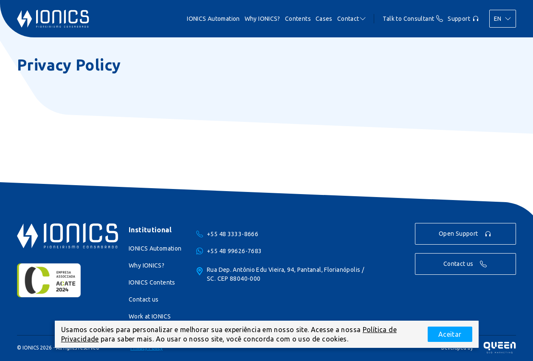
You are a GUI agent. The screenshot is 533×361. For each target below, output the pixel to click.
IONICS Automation (155, 248)
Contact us (144, 299)
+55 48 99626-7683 (234, 251)
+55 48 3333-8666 (232, 234)
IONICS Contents (152, 282)
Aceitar (450, 334)
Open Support (465, 233)
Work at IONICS (150, 316)
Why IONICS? (146, 265)
